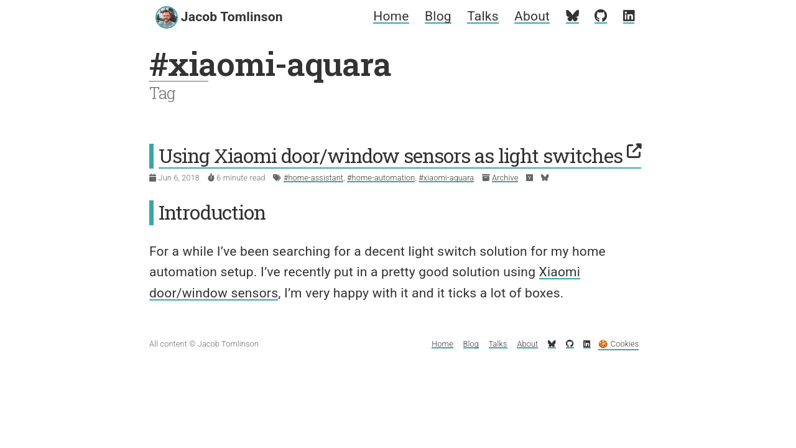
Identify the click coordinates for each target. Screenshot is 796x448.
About (532, 16)
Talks (482, 16)
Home (391, 16)
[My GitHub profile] (601, 16)
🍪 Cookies (618, 343)
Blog (438, 16)
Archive (505, 177)
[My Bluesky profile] (572, 16)
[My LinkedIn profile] (628, 16)
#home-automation (381, 177)
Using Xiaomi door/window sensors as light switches (400, 155)
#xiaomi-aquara (446, 177)
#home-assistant (313, 177)
